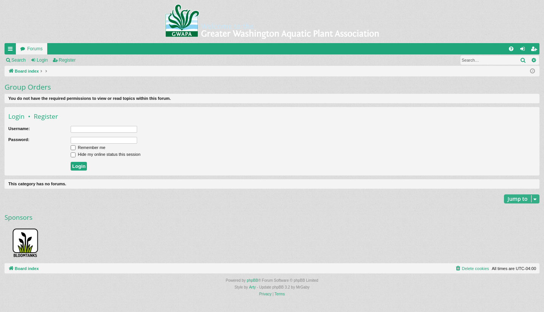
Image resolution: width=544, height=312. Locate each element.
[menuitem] (511, 48)
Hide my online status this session (106, 154)
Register (67, 60)
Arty (252, 287)
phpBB (252, 280)
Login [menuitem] (524, 50)
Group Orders (28, 87)
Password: (18, 139)
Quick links (12, 50)
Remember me (88, 147)
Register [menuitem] (535, 50)
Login (42, 60)
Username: (19, 128)
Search (18, 60)
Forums (35, 48)
